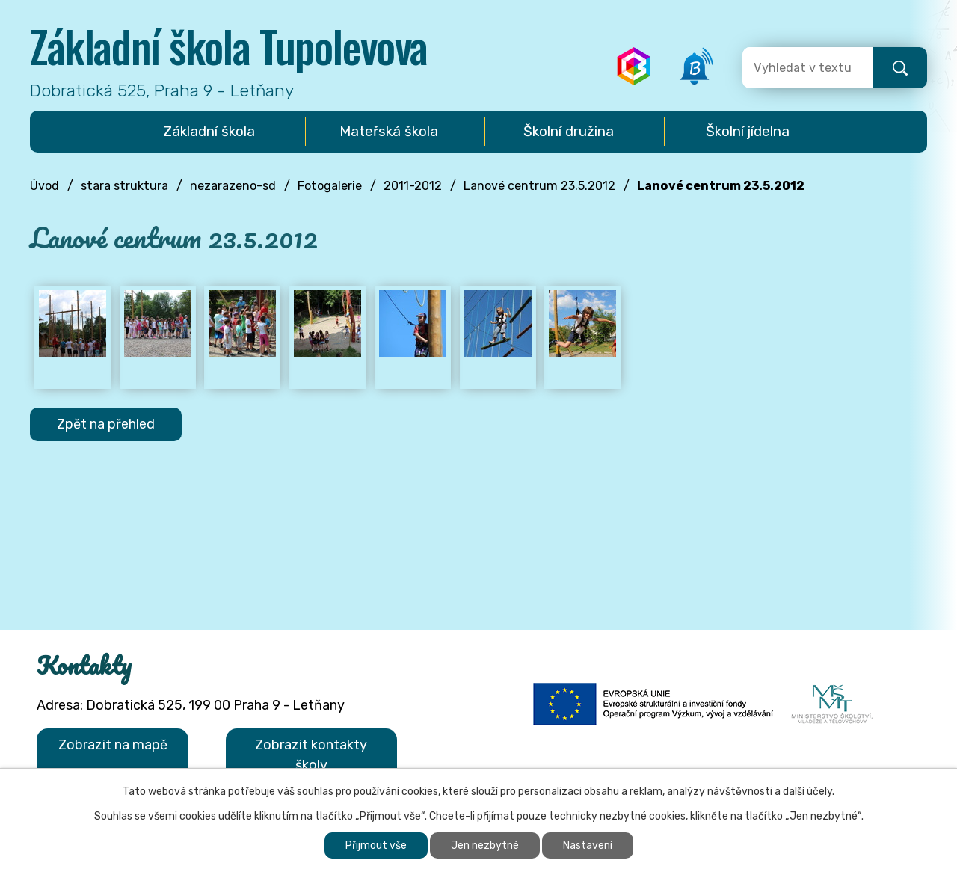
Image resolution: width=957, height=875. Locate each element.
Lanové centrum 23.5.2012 (539, 186)
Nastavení (587, 845)
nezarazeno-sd (233, 186)
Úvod (44, 186)
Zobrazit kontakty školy (311, 755)
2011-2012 (413, 186)
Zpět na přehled (106, 424)
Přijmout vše (376, 845)
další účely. (808, 791)
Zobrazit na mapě (112, 745)
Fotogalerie (330, 186)
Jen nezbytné (485, 845)
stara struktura (124, 186)
